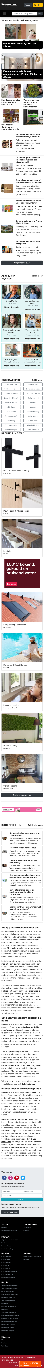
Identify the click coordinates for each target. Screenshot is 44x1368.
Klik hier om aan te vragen (30, 1364)
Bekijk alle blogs (35, 825)
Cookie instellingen (7, 1249)
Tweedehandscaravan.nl (9, 1285)
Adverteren (27, 1227)
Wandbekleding (33, 425)
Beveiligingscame (33, 389)
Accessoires (33, 384)
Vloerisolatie (33, 421)
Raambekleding (33, 412)
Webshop (4, 1346)
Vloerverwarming (11, 425)
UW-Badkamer (6, 1256)
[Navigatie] (4, 13)
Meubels (33, 407)
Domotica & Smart (11, 398)
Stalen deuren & (11, 416)
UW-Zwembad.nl (7, 1274)
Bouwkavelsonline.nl (8, 1278)
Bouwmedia (31, 1357)
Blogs (3, 1340)
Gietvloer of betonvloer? (9, 1318)
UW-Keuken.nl (6, 1262)
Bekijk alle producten (22, 795)
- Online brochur (11, 384)
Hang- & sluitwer (11, 402)
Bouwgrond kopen (7, 1327)
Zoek (40, 14)
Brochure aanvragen (10, 1212)
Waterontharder (33, 430)
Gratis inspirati (33, 398)
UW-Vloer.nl (5, 1268)
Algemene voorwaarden (9, 1240)
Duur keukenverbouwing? (10, 1315)
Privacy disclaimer (7, 1246)
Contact (26, 1230)
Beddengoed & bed (11, 389)
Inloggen (4, 1227)
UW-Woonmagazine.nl (9, 1271)
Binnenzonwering (11, 393)
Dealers (4, 1343)
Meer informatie (11, 307)
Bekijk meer (37, 276)
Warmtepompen (11, 430)
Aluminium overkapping (9, 1294)
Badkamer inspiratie (8, 1297)
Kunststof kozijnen (7, 1330)
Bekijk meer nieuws (22, 263)
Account (28, 5)
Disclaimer (5, 1243)
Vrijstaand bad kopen (8, 1312)
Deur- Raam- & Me (33, 393)
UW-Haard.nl (5, 1259)
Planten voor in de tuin (9, 1321)
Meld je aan (22, 1200)
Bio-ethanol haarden (8, 1324)
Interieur (33, 402)
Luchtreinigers (11, 407)
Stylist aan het (33, 416)
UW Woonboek (18, 1147)
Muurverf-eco (11, 412)
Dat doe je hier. (29, 1084)
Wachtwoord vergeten (9, 1230)
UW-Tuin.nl (5, 1265)
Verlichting (11, 421)
